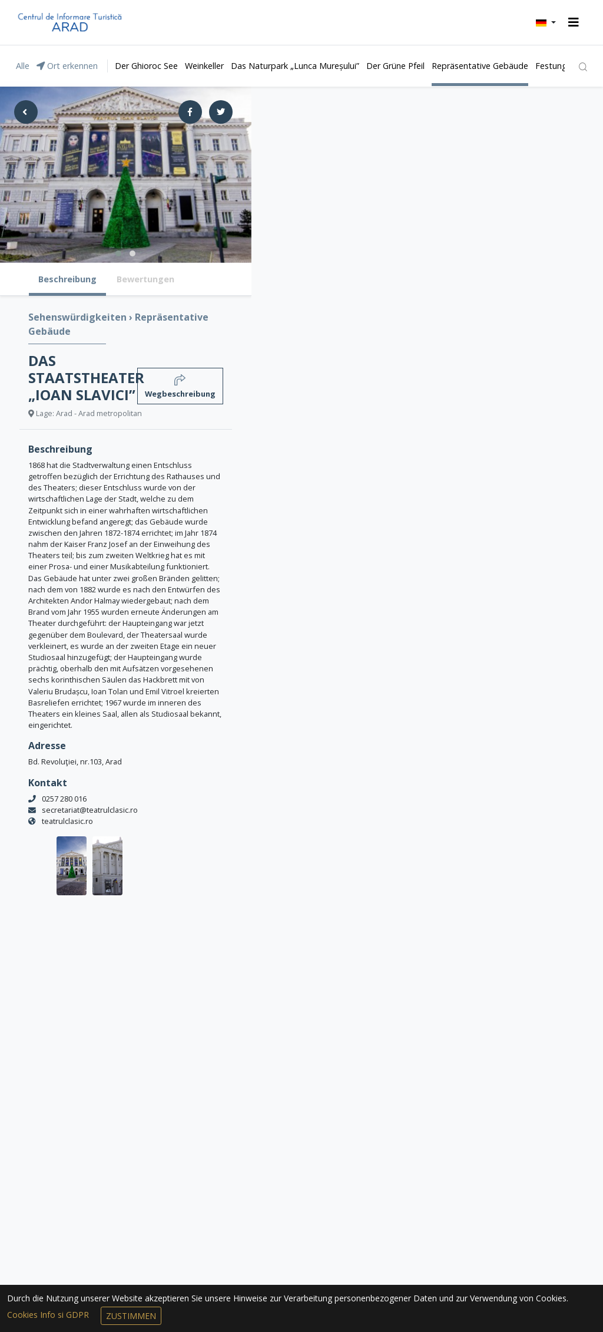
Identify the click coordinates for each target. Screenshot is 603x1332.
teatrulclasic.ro (67, 821)
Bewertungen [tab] (145, 279)
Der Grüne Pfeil (395, 65)
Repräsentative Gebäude (480, 65)
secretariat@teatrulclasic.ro (90, 810)
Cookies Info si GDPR (49, 1314)
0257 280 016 (64, 798)
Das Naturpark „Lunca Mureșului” (295, 65)
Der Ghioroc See (146, 65)
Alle (22, 65)
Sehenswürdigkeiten (78, 317)
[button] (546, 22)
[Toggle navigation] (574, 22)
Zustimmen (131, 1315)
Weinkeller (204, 65)
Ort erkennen (67, 65)
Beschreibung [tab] (67, 279)
